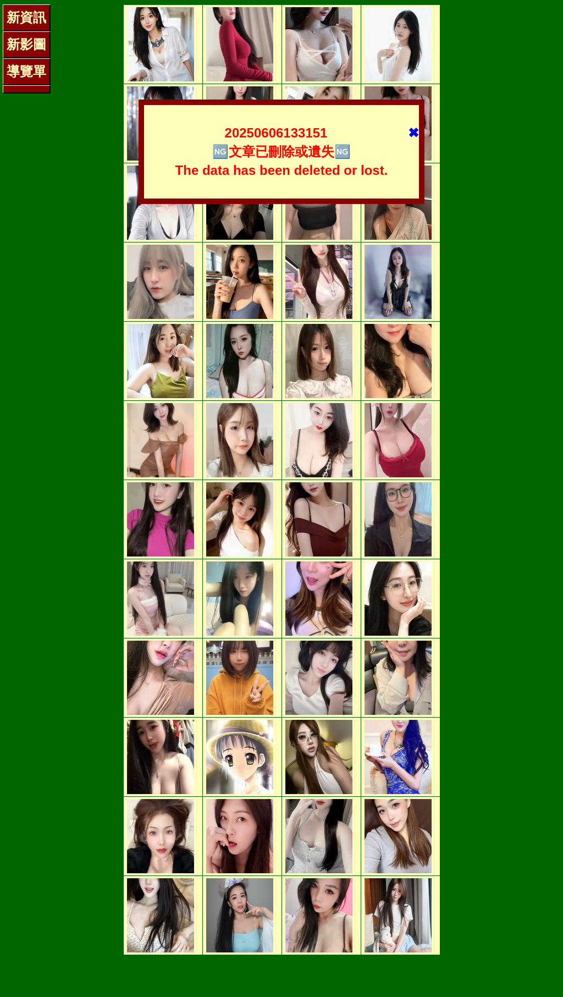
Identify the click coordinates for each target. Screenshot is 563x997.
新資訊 (26, 17)
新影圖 (26, 44)
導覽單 (26, 71)
